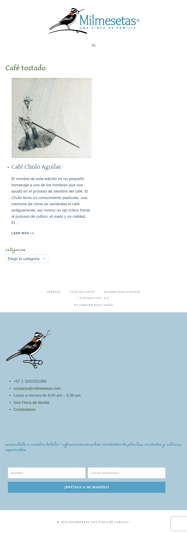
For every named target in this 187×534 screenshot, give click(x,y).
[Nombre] (47, 472)
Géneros (54, 291)
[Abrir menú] (93, 45)
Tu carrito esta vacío (93, 305)
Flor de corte (82, 291)
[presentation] (52, 118)
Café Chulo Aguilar (36, 167)
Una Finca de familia (31, 402)
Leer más (23, 233)
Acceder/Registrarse (122, 291)
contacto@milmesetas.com (37, 388)
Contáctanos (24, 409)
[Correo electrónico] (126, 472)
